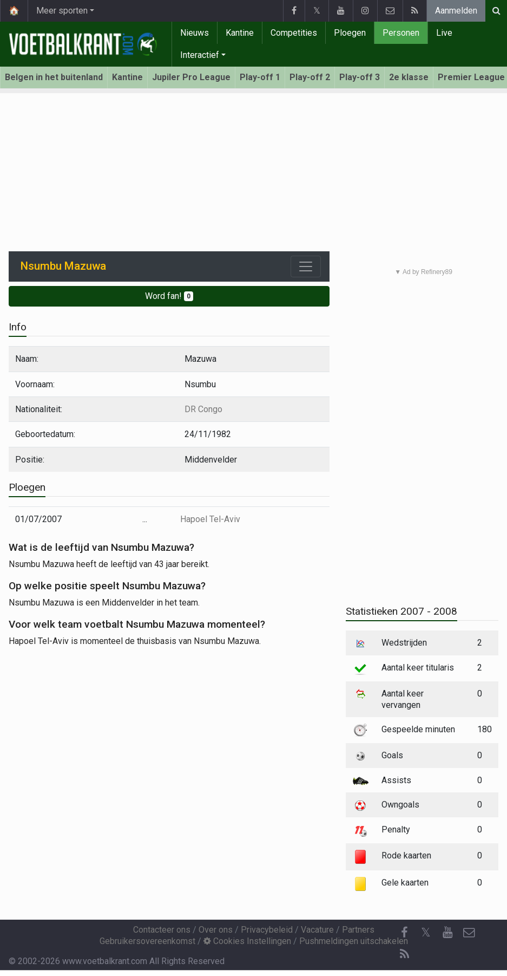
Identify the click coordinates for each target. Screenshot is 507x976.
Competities (294, 33)
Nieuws (194, 33)
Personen (401, 33)
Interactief (199, 55)
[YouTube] (447, 933)
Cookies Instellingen (247, 941)
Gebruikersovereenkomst (147, 941)
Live (444, 33)
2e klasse (409, 77)
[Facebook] (404, 933)
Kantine (240, 33)
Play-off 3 (359, 77)
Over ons (216, 930)
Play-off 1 (260, 77)
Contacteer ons (161, 930)
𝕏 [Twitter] (426, 932)
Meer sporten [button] (62, 10)
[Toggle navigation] (306, 266)
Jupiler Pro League (191, 77)
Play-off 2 (309, 77)
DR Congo (203, 409)
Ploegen (350, 33)
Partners (358, 930)
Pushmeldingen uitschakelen (353, 941)
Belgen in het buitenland (54, 77)
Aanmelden (456, 10)
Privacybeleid (267, 930)
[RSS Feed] (404, 954)
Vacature (317, 930)
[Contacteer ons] (469, 933)
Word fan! (169, 296)
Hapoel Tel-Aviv (210, 519)
